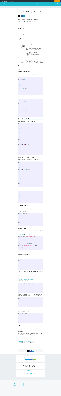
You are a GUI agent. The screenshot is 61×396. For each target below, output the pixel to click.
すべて (5, 3)
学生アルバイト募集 (24, 384)
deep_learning (56, 3)
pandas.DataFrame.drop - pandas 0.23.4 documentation (26, 341)
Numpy (15, 3)
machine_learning (35, 3)
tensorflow (5, 5)
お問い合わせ (23, 386)
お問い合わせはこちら (30, 376)
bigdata (25, 3)
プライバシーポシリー (25, 387)
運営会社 (23, 385)
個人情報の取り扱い (24, 388)
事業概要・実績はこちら (30, 373)
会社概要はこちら (30, 370)
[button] (19, 16)
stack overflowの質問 (21, 234)
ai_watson (46, 3)
